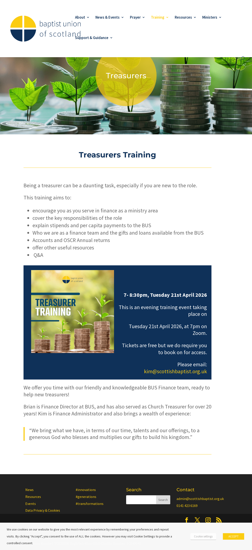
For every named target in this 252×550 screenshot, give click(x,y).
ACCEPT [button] (233, 536)
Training (157, 18)
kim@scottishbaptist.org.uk (175, 371)
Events (30, 503)
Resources (183, 18)
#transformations (89, 503)
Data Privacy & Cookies (42, 510)
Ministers (209, 18)
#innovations (86, 489)
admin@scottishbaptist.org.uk (200, 498)
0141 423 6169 (187, 505)
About (80, 18)
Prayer (135, 18)
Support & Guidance (91, 38)
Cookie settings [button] (203, 536)
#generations (86, 496)
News (29, 489)
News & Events (107, 18)
